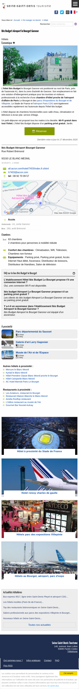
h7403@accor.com (18, 172)
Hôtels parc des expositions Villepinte (39, 534)
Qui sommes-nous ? (13, 660)
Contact (47, 660)
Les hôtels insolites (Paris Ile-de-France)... (23, 602)
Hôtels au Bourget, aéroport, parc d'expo (39, 576)
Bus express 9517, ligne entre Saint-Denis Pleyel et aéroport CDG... (35, 596)
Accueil (17, 20)
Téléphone (72, 651)
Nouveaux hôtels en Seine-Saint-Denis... (22, 618)
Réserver (41, 131)
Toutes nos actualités (39, 625)
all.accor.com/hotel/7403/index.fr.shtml (28, 168)
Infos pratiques (33, 660)
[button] (75, 4)
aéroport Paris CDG (43, 103)
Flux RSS (8, 665)
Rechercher (45, 24)
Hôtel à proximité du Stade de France (39, 451)
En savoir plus (53, 686)
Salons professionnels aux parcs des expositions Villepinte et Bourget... (37, 613)
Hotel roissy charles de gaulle (39, 493)
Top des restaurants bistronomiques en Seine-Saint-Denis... (31, 607)
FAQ (57, 660)
